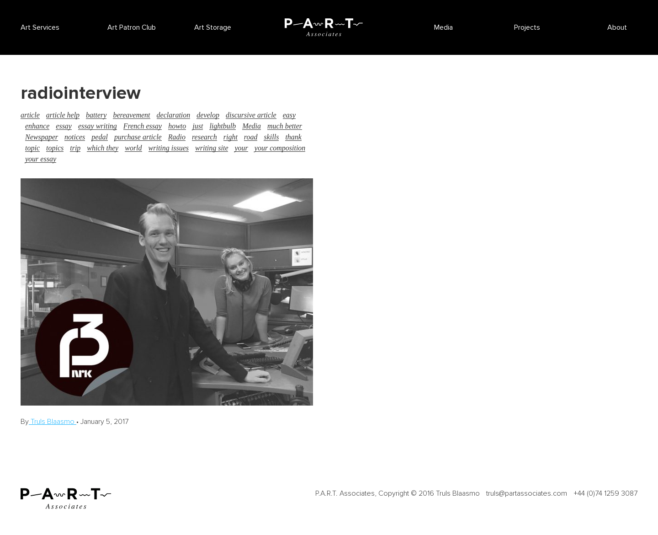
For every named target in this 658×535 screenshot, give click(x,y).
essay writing (97, 126)
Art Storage (212, 27)
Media (443, 27)
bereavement (131, 115)
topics (55, 148)
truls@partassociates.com (526, 493)
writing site (211, 148)
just (197, 126)
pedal (99, 137)
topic (32, 148)
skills (271, 137)
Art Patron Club (131, 27)
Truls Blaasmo (52, 421)
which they (102, 148)
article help (63, 115)
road (251, 137)
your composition (280, 148)
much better (284, 126)
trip (75, 148)
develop (207, 115)
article (30, 115)
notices (74, 137)
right (230, 137)
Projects (527, 27)
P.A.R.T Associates (323, 27)
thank (293, 137)
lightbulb (222, 126)
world (133, 148)
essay (64, 126)
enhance (37, 126)
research (204, 137)
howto (177, 126)
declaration (174, 115)
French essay (142, 126)
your (241, 148)
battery (96, 115)
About (617, 27)
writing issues (169, 148)
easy (289, 115)
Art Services (40, 27)
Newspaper (41, 137)
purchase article (138, 137)
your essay (40, 159)
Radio (177, 137)
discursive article (251, 115)
